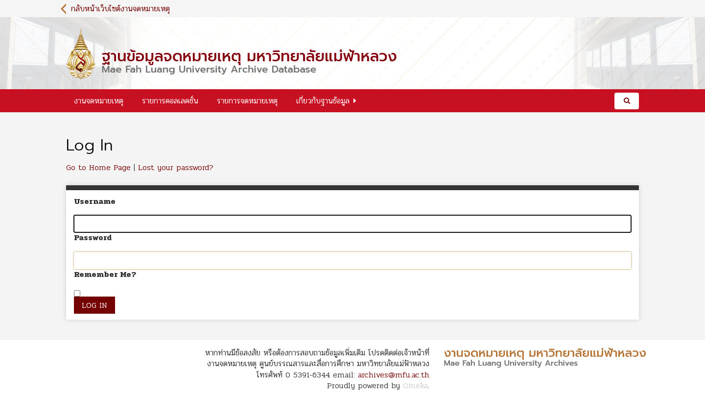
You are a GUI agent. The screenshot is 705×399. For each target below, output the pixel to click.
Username (95, 201)
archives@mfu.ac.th (393, 375)
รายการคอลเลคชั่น (170, 101)
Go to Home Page (98, 167)
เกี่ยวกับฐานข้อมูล (323, 101)
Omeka (415, 385)
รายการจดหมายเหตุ (247, 101)
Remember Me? (105, 274)
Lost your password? (175, 167)
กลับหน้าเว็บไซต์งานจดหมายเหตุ (120, 8)
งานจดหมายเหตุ (98, 101)
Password (93, 237)
